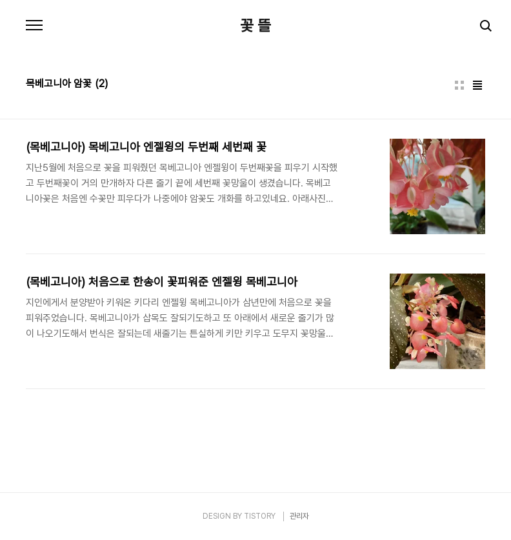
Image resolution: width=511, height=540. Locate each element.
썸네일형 (459, 85)
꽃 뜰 (255, 26)
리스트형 (477, 85)
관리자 (299, 516)
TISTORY (260, 516)
